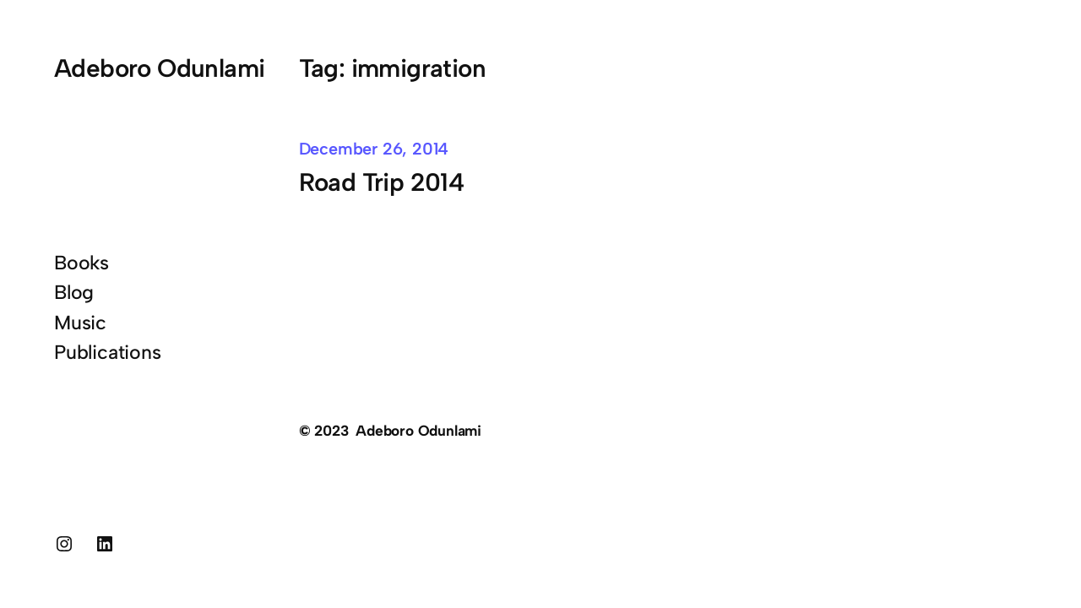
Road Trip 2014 (381, 182)
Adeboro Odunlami (159, 68)
